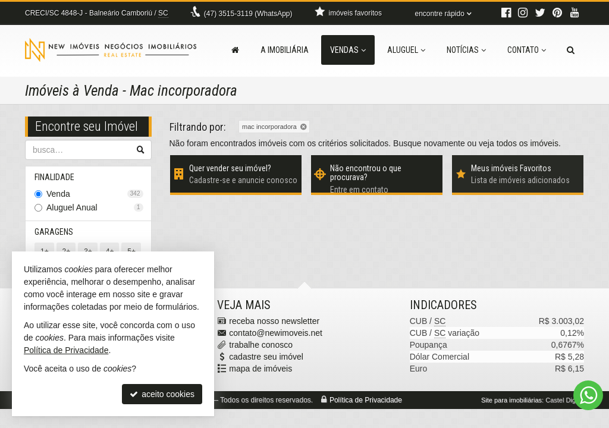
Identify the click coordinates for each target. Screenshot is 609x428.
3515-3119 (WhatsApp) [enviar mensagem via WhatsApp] (248, 14)
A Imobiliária (284, 50)
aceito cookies (162, 394)
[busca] (570, 50)
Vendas (348, 50)
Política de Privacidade (365, 400)
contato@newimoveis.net (275, 333)
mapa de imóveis (260, 368)
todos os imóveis (527, 143)
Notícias (466, 50)
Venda (94, 194)
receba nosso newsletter (274, 321)
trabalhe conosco (261, 345)
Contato (526, 50)
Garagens (53, 232)
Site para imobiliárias (511, 400)
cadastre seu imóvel (266, 356)
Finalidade (54, 177)
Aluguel (406, 50)
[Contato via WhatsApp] (588, 395)
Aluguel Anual (94, 207)
